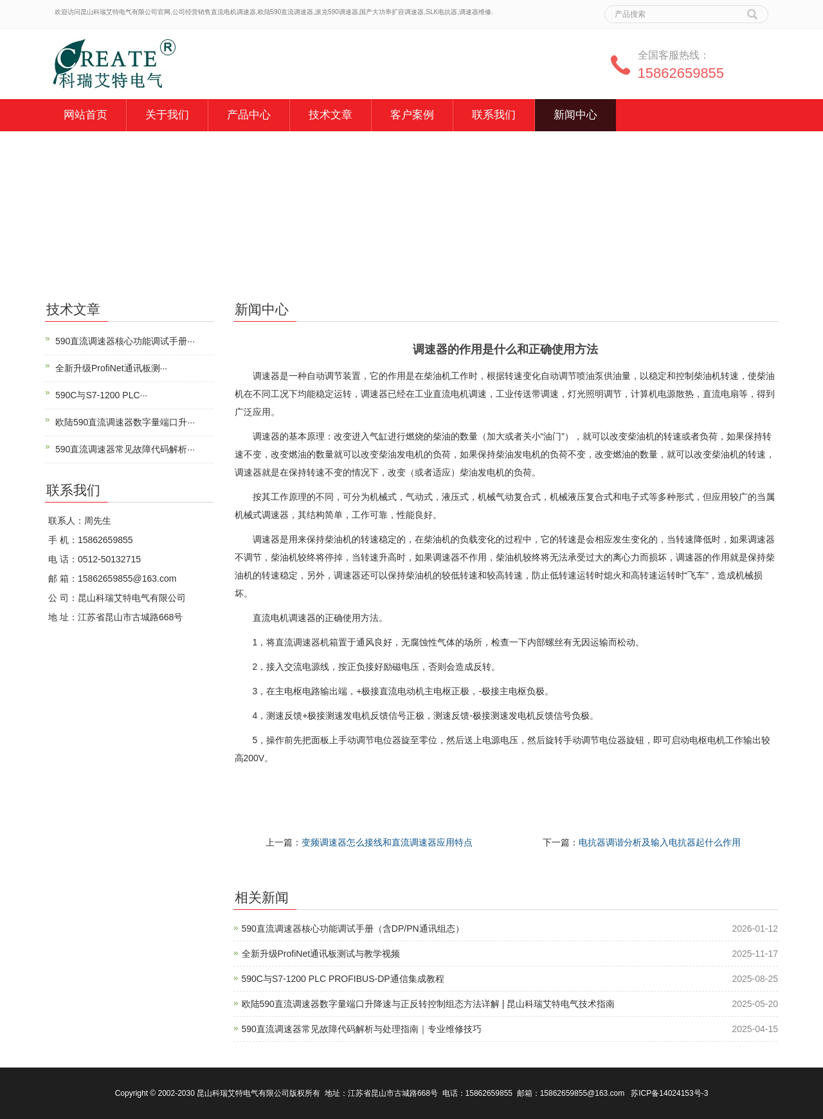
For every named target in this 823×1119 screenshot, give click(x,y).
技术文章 (330, 115)
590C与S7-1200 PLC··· (101, 395)
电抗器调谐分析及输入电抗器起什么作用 (660, 842)
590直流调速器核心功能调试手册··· (125, 341)
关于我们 (167, 115)
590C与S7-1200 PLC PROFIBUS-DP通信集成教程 (343, 979)
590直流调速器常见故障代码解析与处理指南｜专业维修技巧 (362, 1029)
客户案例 (412, 115)
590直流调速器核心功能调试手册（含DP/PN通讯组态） (353, 928)
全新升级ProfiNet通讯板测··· (111, 368)
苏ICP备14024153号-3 (669, 1093)
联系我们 (494, 115)
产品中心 (249, 115)
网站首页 (85, 115)
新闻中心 (575, 115)
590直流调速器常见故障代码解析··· (125, 449)
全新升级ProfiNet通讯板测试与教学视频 (321, 953)
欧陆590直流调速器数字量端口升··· (125, 422)
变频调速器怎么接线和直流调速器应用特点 (387, 842)
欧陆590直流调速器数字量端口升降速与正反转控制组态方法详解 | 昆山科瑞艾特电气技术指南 (428, 1004)
